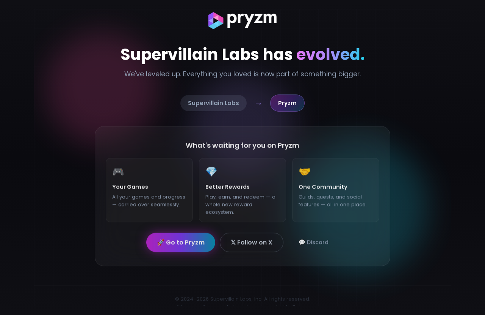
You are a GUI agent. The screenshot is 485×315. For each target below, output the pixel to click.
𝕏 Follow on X (251, 245)
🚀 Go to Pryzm (181, 245)
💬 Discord (314, 245)
